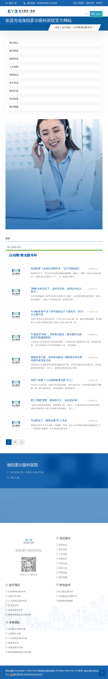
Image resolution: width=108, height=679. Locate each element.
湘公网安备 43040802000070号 (26, 674)
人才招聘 (13, 66)
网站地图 (9, 670)
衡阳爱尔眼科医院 (46, 670)
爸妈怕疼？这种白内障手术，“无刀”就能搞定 (55, 268)
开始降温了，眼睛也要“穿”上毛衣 (49, 420)
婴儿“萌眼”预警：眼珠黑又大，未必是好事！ (55, 400)
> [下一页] (21, 442)
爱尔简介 (13, 42)
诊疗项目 (66, 27)
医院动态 (13, 74)
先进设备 (13, 98)
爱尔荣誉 (13, 50)
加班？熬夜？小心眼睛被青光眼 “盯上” (52, 380)
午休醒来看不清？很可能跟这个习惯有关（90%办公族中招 (57, 313)
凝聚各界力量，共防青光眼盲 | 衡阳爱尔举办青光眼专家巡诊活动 (56, 358)
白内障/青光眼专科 (83, 27)
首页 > (58, 27)
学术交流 (13, 82)
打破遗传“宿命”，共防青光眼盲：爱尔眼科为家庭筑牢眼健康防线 (56, 336)
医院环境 (13, 58)
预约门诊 (11, 3)
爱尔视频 (13, 106)
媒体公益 (13, 90)
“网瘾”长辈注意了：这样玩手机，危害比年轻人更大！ (56, 290)
